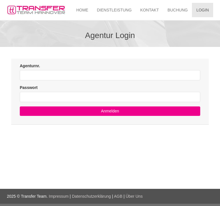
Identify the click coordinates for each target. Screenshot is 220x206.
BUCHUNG (178, 10)
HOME (82, 10)
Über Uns (134, 196)
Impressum (58, 196)
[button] (110, 111)
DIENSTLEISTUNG (114, 10)
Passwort (29, 87)
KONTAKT (149, 10)
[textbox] (110, 75)
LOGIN (202, 10)
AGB (118, 196)
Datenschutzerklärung (91, 196)
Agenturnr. (30, 66)
